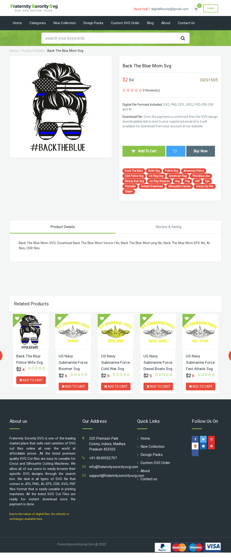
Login (209, 8)
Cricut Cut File (204, 186)
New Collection (64, 23)
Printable (130, 186)
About (165, 23)
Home (17, 23)
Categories (38, 23)
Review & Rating (168, 227)
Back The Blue (134, 170)
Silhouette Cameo (179, 186)
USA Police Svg (134, 176)
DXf (197, 181)
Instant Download (152, 186)
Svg (177, 181)
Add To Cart (144, 151)
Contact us (186, 23)
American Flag (178, 176)
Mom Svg (154, 170)
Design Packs (93, 23)
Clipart (129, 191)
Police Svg (171, 170)
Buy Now (201, 151)
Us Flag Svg (156, 176)
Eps (207, 181)
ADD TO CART (31, 380)
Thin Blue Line (201, 176)
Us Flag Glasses (159, 181)
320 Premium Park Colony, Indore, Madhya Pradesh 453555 (107, 449)
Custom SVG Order (125, 23)
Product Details (33, 51)
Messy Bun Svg (134, 181)
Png (187, 181)
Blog (150, 23)
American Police (193, 170)
